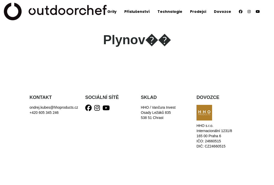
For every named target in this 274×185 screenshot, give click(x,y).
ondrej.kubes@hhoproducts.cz (54, 107)
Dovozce (222, 11)
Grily (112, 11)
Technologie (169, 11)
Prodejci (198, 11)
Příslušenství (137, 11)
